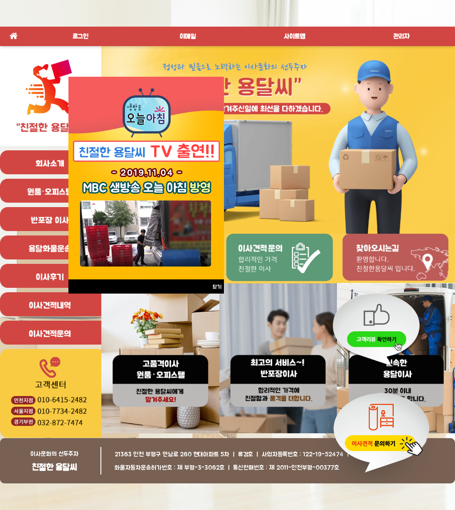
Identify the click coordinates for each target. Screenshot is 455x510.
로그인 (80, 36)
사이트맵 (294, 36)
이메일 (188, 36)
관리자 (401, 36)
